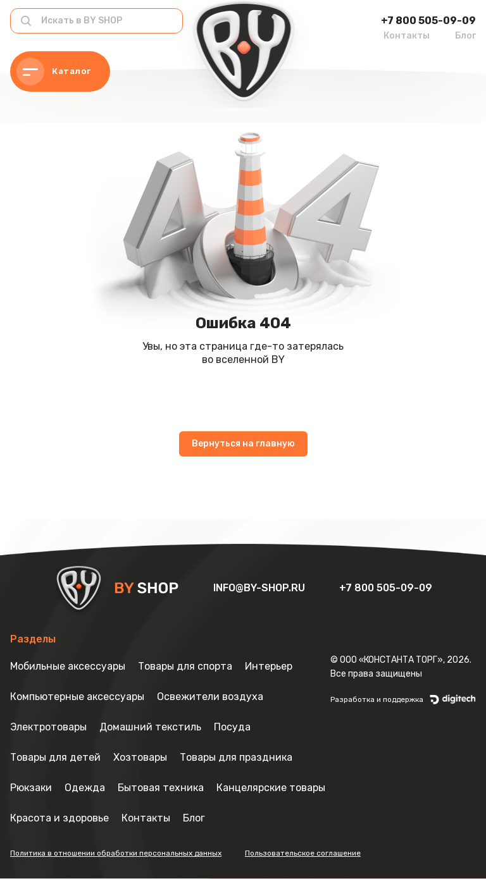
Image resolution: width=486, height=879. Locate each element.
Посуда (232, 727)
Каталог (53, 71)
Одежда (85, 788)
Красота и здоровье (59, 818)
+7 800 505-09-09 (428, 21)
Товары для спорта (185, 666)
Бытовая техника (161, 788)
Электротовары (48, 727)
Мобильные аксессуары (67, 666)
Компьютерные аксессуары (77, 697)
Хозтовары (140, 757)
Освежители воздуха (210, 697)
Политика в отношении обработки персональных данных (115, 853)
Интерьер (268, 666)
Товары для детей (55, 757)
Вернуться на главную (243, 443)
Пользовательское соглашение (303, 853)
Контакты (406, 35)
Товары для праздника (236, 757)
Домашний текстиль (150, 727)
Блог (465, 35)
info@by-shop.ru (260, 588)
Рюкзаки (31, 788)
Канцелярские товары (270, 788)
